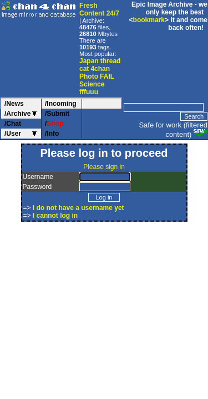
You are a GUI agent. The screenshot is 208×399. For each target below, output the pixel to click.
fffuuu (88, 92)
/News (14, 104)
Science (91, 84)
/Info (52, 133)
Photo (88, 76)
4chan (100, 69)
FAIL (107, 76)
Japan (89, 61)
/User (12, 133)
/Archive (17, 113)
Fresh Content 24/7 (99, 9)
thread (110, 61)
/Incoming (61, 104)
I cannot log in (55, 215)
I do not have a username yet (78, 208)
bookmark (149, 20)
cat (84, 69)
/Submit (57, 113)
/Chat (12, 123)
